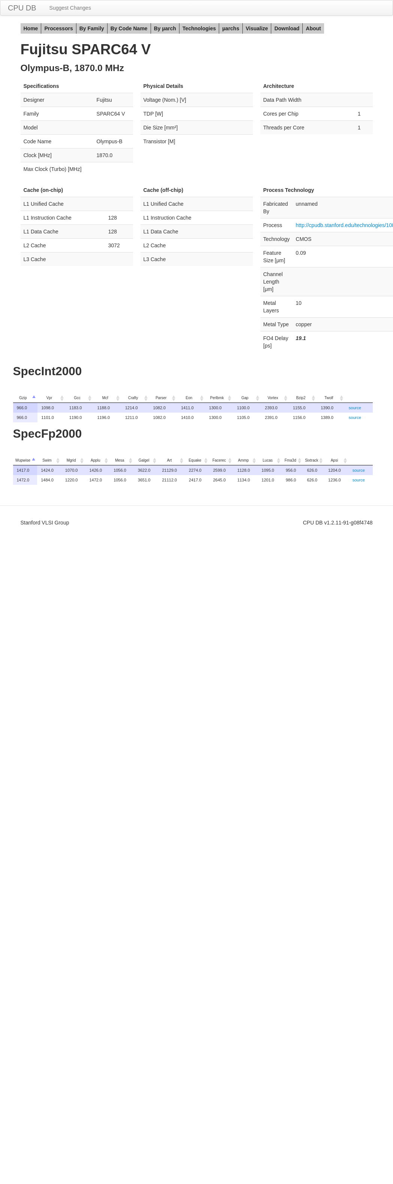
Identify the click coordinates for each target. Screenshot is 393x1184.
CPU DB (22, 8)
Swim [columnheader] (46, 460)
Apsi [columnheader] (334, 460)
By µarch (165, 28)
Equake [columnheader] (194, 460)
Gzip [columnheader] (23, 398)
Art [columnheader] (169, 460)
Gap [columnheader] (244, 398)
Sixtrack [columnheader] (311, 460)
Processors (58, 28)
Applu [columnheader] (95, 460)
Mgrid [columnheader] (71, 460)
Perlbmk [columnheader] (217, 398)
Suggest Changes (70, 8)
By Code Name (129, 28)
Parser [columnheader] (160, 398)
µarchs (230, 28)
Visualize (257, 28)
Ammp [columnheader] (243, 460)
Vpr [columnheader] (49, 398)
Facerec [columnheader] (219, 460)
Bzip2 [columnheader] (300, 398)
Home (31, 28)
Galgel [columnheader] (144, 460)
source (355, 408)
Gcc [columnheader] (77, 398)
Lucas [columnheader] (268, 460)
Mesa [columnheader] (119, 460)
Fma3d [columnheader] (290, 460)
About (313, 28)
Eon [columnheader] (189, 398)
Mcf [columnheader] (105, 398)
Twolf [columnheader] (328, 398)
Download (286, 28)
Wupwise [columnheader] (22, 460)
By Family (91, 28)
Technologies (199, 28)
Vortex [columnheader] (272, 398)
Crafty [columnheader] (133, 398)
